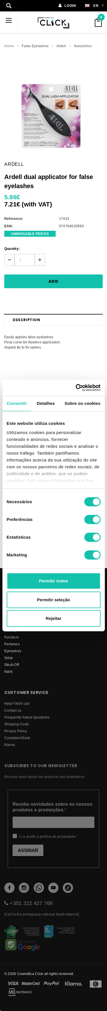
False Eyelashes (35, 46)
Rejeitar (53, 618)
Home (9, 46)
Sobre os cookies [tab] (82, 403)
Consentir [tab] (17, 403)
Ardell (61, 46)
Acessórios (83, 46)
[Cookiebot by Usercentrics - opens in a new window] (76, 387)
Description (26, 319)
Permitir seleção (53, 599)
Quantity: (12, 248)
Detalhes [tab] (46, 403)
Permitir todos (53, 580)
